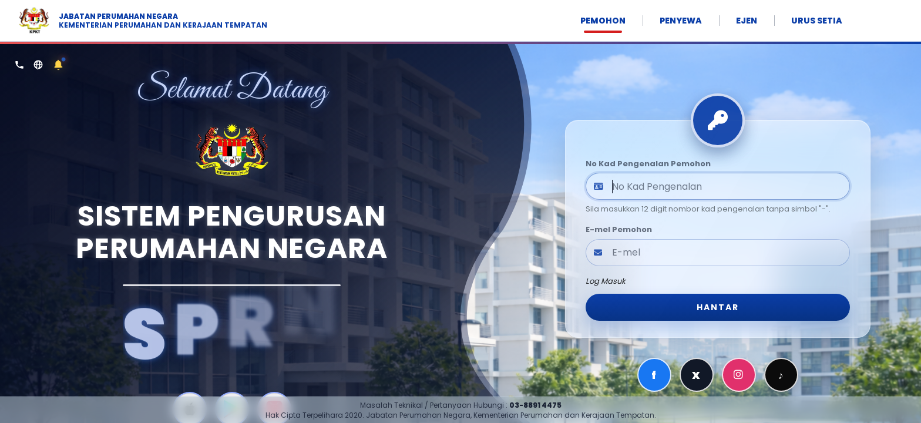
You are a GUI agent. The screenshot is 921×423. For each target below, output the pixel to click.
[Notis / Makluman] (58, 64)
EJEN (746, 20)
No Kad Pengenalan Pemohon (648, 163)
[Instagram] (739, 375)
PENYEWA (681, 20)
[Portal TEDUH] (38, 64)
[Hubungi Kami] (19, 64)
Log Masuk (606, 281)
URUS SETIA (816, 20)
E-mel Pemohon (619, 229)
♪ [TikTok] (781, 375)
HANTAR (718, 307)
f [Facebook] (654, 375)
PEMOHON (603, 20)
